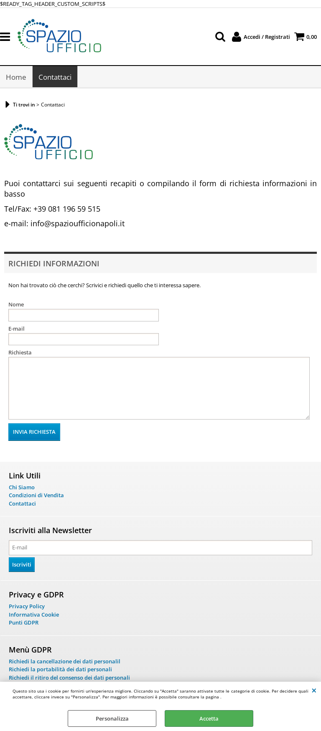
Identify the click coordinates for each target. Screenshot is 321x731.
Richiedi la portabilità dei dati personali (60, 669)
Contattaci (54, 77)
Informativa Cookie (34, 614)
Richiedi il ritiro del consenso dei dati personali (69, 677)
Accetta (209, 718)
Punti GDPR (23, 622)
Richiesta (20, 352)
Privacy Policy (27, 606)
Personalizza (112, 718)
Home (16, 77)
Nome (16, 304)
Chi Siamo (22, 487)
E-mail (16, 328)
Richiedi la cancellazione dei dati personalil (64, 661)
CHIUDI (314, 690)
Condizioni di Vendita (36, 495)
